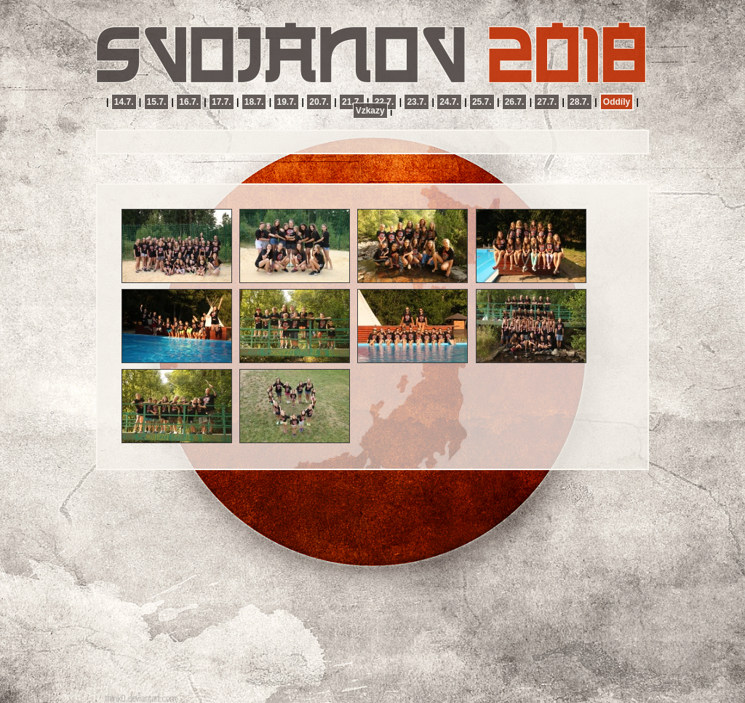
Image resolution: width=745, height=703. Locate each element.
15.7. (157, 102)
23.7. (416, 102)
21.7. (352, 102)
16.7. (189, 102)
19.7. (286, 102)
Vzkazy (370, 111)
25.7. (482, 102)
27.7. (547, 102)
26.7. (515, 102)
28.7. (579, 102)
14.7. (124, 102)
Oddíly (616, 102)
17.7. (221, 102)
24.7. (449, 102)
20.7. (319, 102)
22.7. (384, 102)
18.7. (254, 102)
